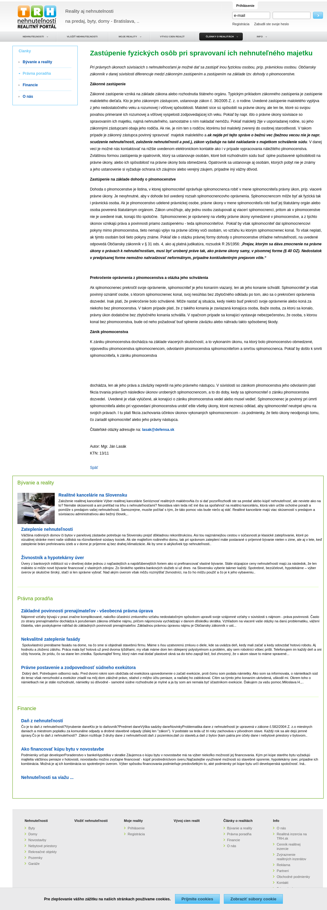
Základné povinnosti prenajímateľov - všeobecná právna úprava (87, 611)
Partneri (283, 871)
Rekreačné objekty (42, 852)
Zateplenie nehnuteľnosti (47, 529)
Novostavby (37, 840)
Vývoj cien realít (187, 821)
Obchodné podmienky (293, 877)
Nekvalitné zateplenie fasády (50, 639)
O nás (28, 96)
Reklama (283, 865)
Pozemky (35, 858)
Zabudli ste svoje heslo (271, 24)
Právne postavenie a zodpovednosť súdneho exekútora (78, 667)
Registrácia (240, 24)
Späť (94, 467)
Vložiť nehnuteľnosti (91, 821)
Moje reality (133, 821)
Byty (31, 828)
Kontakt (282, 882)
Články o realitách (238, 821)
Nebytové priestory (42, 846)
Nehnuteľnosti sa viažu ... (47, 777)
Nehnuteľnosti (36, 821)
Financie (30, 85)
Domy (32, 834)
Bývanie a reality (37, 62)
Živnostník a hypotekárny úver (52, 557)
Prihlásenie (136, 828)
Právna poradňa (37, 73)
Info (276, 821)
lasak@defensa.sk (158, 429)
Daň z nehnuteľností (42, 721)
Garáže (33, 863)
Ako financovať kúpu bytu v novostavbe (62, 749)
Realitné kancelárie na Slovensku (92, 495)
